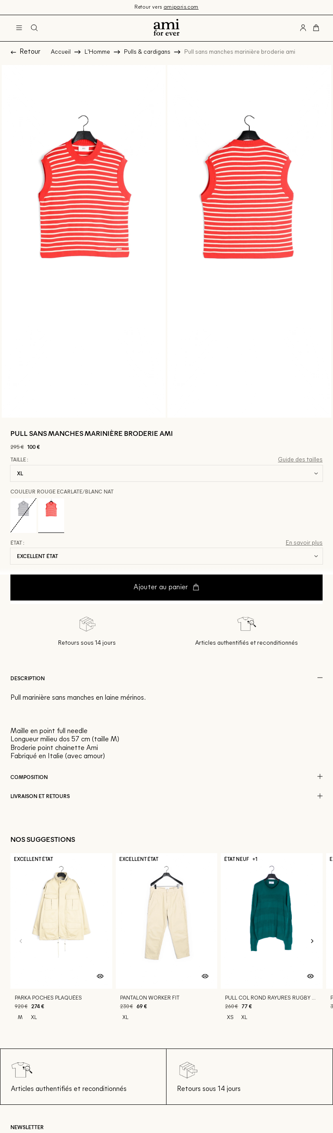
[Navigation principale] (19, 28)
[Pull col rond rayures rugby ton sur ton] (272, 941)
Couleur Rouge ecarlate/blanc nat (62, 491)
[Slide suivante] (312, 941)
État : (17, 543)
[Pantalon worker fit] (167, 941)
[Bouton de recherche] (34, 28)
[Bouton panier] (316, 28)
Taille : (19, 460)
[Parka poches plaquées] (61, 941)
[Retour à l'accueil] (166, 28)
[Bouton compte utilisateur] (303, 28)
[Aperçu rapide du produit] (100, 976)
